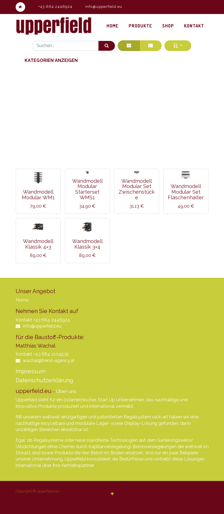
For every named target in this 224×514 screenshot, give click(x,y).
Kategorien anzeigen (51, 60)
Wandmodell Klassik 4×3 (38, 244)
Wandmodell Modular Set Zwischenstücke (137, 189)
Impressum (30, 371)
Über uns (66, 391)
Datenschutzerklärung (44, 380)
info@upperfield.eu (103, 6)
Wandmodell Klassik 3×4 (87, 244)
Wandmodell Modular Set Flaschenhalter (186, 191)
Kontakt (24, 320)
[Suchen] (106, 46)
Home (22, 300)
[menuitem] (112, 25)
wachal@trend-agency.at (49, 360)
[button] (177, 45)
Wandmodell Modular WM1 (38, 194)
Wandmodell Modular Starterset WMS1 (87, 189)
